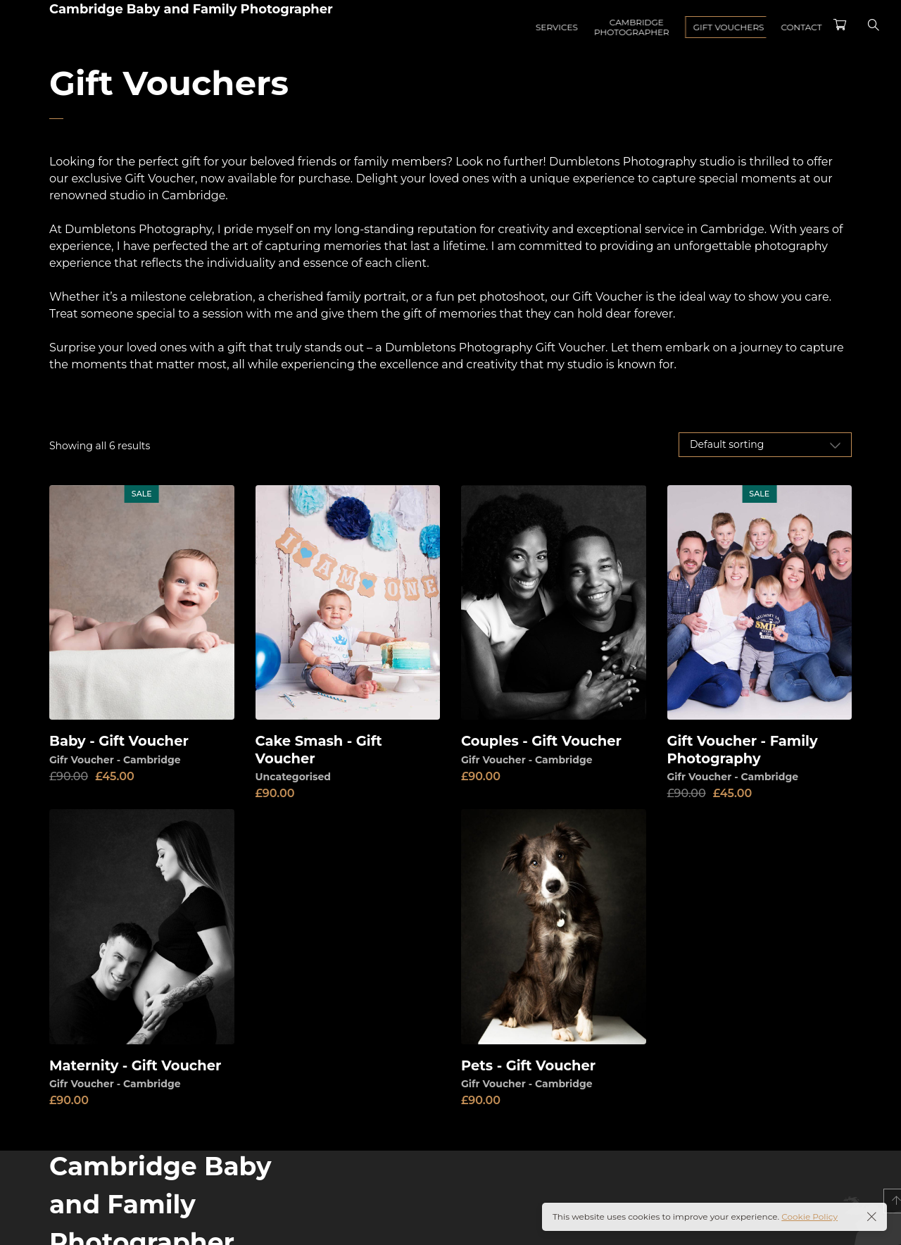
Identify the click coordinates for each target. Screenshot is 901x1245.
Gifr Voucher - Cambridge (115, 759)
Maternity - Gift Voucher (137, 1065)
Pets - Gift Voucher (530, 1065)
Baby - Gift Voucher (120, 740)
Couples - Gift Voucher (543, 740)
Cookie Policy (809, 1216)
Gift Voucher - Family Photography (744, 749)
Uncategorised (294, 776)
